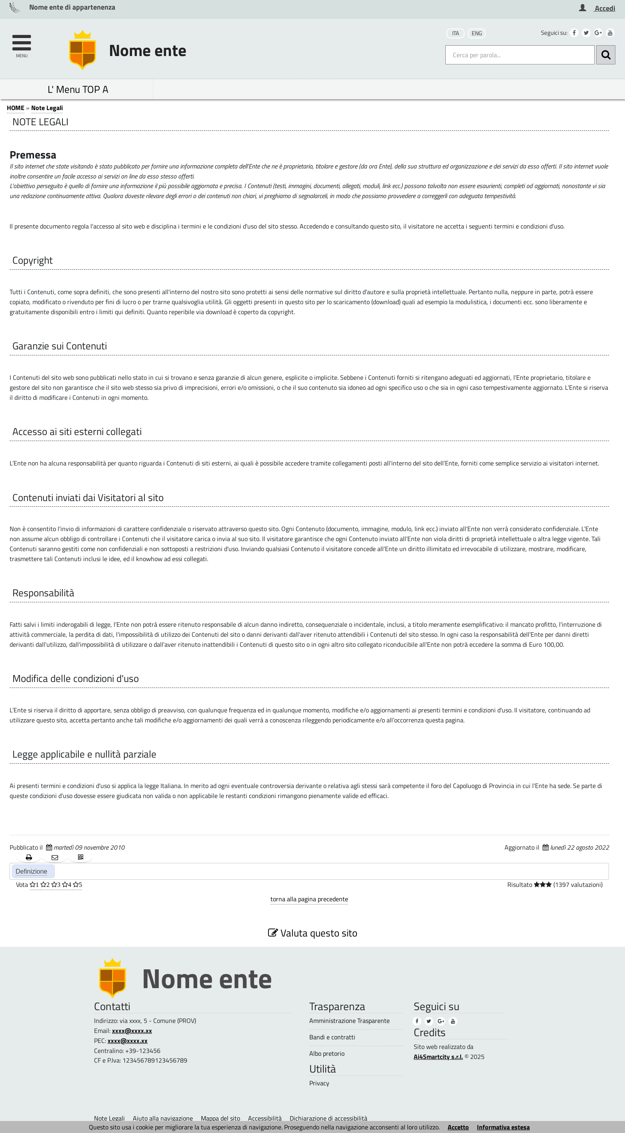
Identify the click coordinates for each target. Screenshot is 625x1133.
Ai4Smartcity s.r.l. (438, 1056)
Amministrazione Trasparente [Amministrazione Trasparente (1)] (349, 1021)
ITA (455, 33)
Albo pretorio (327, 1053)
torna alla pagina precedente (309, 899)
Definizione (31, 871)
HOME (15, 107)
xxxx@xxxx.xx (132, 1030)
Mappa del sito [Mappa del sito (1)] (220, 1118)
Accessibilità (265, 1118)
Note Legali (47, 107)
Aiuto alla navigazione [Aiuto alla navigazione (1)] (163, 1118)
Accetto (458, 1127)
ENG (477, 33)
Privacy (319, 1083)
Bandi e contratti (332, 1037)
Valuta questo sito (312, 932)
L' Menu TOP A (78, 89)
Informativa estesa (503, 1127)
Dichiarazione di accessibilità (328, 1118)
